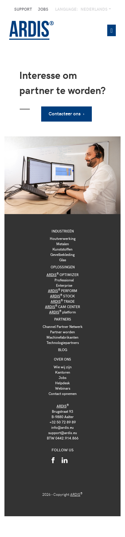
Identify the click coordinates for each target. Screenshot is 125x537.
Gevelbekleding (62, 254)
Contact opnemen (63, 393)
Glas (62, 259)
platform (62, 312)
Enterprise (64, 285)
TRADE (63, 301)
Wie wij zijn (63, 366)
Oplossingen (63, 266)
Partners (62, 319)
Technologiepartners (63, 342)
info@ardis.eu (62, 427)
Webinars (62, 388)
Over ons (62, 359)
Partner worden (62, 331)
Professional (64, 280)
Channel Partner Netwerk (63, 326)
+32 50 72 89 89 (62, 422)
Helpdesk (62, 382)
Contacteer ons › (66, 113)
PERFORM (62, 290)
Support (23, 9)
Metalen (62, 243)
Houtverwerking (63, 238)
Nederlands (94, 9)
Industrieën (63, 231)
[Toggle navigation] (111, 30)
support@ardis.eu (62, 432)
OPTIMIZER (62, 274)
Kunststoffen (62, 249)
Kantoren (62, 372)
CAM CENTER (62, 306)
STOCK (62, 296)
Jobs (43, 9)
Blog (62, 349)
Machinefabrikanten (62, 337)
